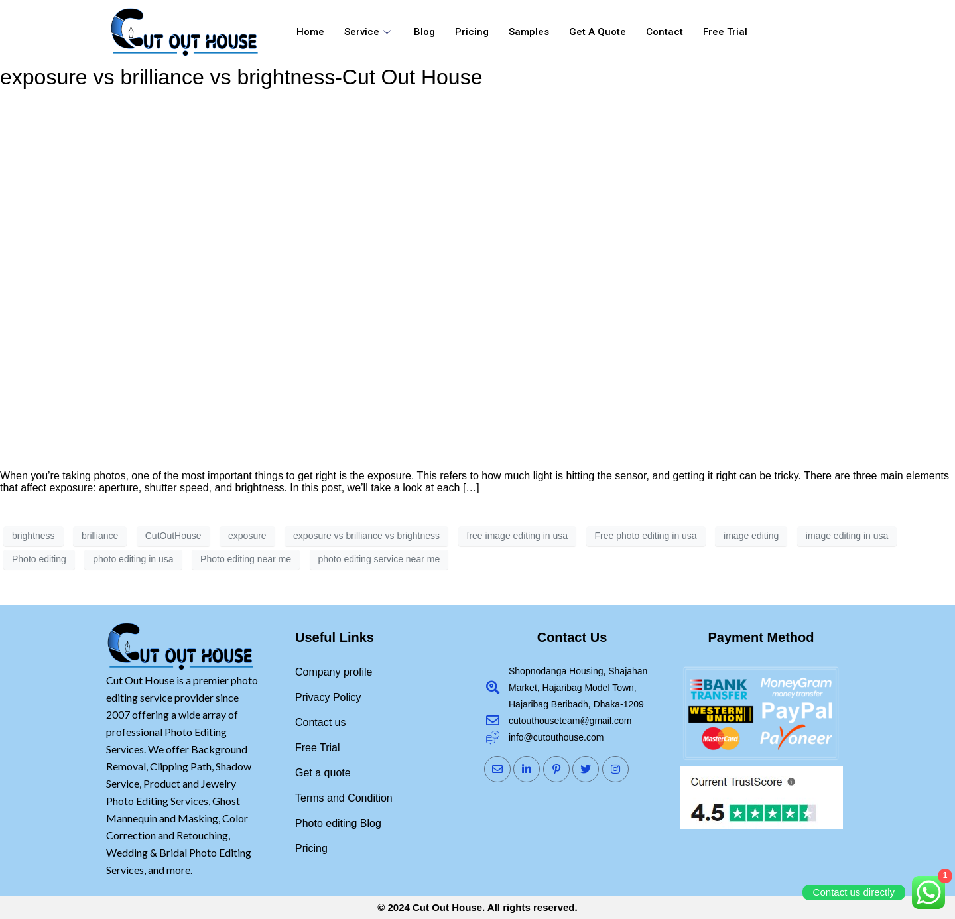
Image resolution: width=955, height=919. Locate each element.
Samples (529, 32)
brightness (33, 535)
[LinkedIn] (526, 769)
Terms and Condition (344, 798)
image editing (751, 535)
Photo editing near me (245, 559)
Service (369, 32)
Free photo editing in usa (646, 535)
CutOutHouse (173, 535)
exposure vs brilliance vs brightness (366, 535)
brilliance (100, 535)
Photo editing (39, 559)
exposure (247, 535)
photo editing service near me (379, 559)
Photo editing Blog (338, 823)
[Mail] (497, 769)
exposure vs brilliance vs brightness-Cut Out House (241, 77)
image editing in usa (847, 535)
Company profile (334, 672)
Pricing (472, 32)
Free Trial (725, 32)
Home (310, 32)
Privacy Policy (328, 697)
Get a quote (597, 32)
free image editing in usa (517, 535)
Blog (424, 32)
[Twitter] (585, 769)
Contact (664, 32)
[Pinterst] (556, 769)
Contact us (320, 722)
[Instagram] (615, 769)
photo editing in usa (133, 559)
